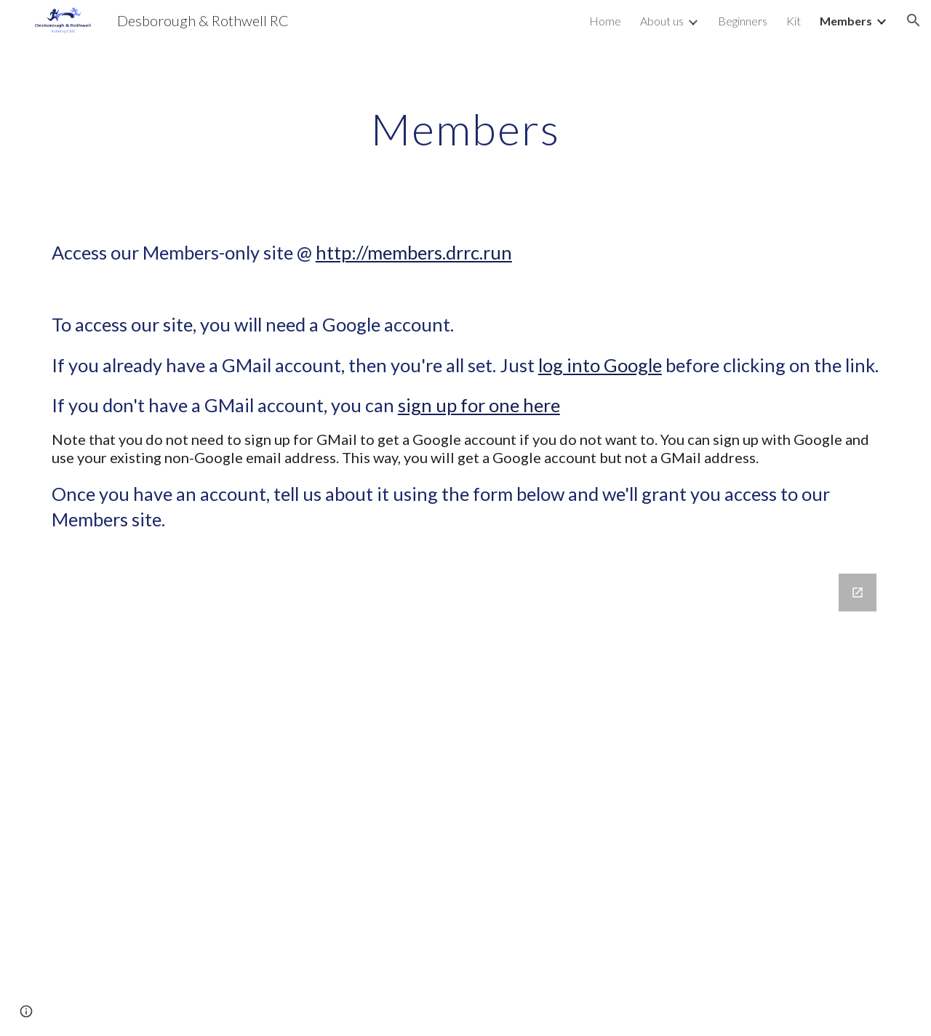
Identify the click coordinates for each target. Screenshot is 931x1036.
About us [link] (662, 21)
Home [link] (605, 21)
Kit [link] (793, 21)
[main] (465, 128)
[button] (913, 20)
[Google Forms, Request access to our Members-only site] (465, 796)
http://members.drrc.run (414, 252)
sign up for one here (479, 405)
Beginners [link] (742, 21)
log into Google (600, 365)
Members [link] (846, 21)
